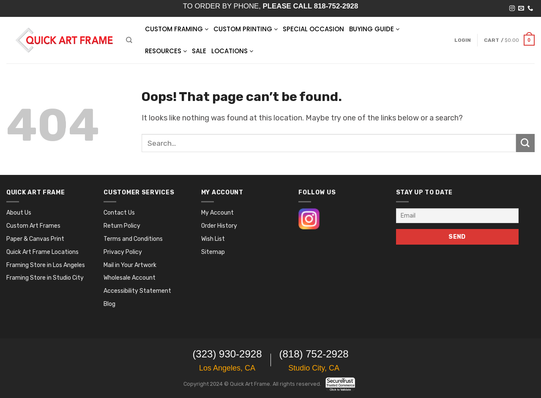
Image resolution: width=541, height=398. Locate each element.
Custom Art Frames (33, 225)
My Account (217, 212)
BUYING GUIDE (374, 29)
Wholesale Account (130, 277)
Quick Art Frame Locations (42, 252)
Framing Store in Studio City (45, 277)
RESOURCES (166, 50)
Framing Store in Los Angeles (45, 265)
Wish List (213, 239)
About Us (18, 212)
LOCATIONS (232, 50)
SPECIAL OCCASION (313, 29)
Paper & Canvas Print (35, 239)
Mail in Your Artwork (130, 265)
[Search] (129, 40)
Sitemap (213, 252)
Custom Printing (245, 29)
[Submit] (525, 143)
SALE (199, 50)
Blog (109, 304)
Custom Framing (176, 29)
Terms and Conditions (133, 239)
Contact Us (119, 212)
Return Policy (122, 225)
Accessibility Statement (137, 290)
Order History (219, 225)
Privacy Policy (123, 252)
